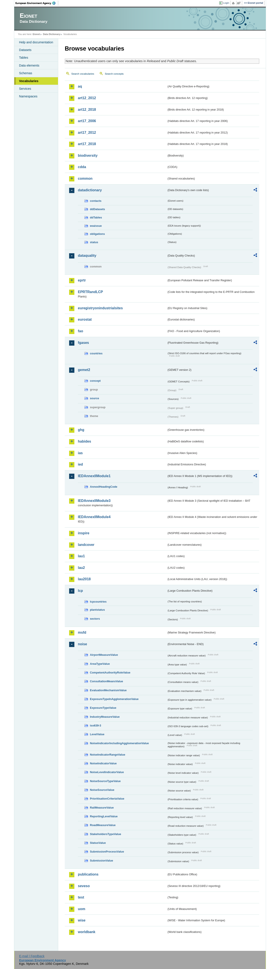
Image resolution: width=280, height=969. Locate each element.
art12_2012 (87, 98)
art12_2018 (87, 109)
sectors (95, 618)
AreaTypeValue (100, 663)
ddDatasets (97, 209)
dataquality (87, 255)
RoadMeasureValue (103, 825)
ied (80, 464)
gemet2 (84, 370)
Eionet (36, 34)
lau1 (81, 556)
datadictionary (90, 190)
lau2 (81, 568)
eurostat (85, 319)
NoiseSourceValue (102, 789)
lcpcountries (98, 601)
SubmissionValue (101, 860)
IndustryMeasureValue (105, 716)
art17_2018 (87, 144)
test (81, 897)
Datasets (25, 50)
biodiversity (88, 155)
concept (95, 380)
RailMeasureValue (102, 807)
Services (25, 88)
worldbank (86, 932)
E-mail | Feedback (31, 956)
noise (82, 644)
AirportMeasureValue (104, 654)
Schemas (25, 73)
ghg (81, 430)
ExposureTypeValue (103, 707)
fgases (83, 343)
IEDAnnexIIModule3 (94, 501)
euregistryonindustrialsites (100, 308)
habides (84, 441)
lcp (80, 591)
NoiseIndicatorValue (103, 763)
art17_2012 (87, 132)
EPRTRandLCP (90, 292)
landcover (86, 545)
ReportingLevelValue (104, 816)
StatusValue (98, 842)
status (94, 242)
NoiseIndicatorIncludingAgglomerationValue (119, 743)
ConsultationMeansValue (106, 681)
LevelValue (97, 734)
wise (82, 920)
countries (96, 353)
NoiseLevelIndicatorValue (107, 772)
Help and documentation (36, 42)
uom (81, 909)
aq (80, 86)
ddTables (96, 217)
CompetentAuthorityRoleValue (110, 672)
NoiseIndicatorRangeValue (107, 754)
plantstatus (97, 609)
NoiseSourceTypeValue (105, 781)
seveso (84, 886)
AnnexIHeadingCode (103, 486)
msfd (82, 632)
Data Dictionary (51, 34)
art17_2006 (87, 121)
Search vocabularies (82, 73)
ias (80, 453)
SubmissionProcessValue (107, 851)
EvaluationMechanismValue (108, 690)
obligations (97, 234)
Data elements (29, 65)
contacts (96, 200)
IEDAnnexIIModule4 (94, 517)
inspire (83, 533)
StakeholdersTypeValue (105, 834)
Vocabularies (28, 81)
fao (80, 331)
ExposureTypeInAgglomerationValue (114, 699)
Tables (23, 57)
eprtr (82, 280)
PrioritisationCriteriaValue (107, 798)
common (85, 178)
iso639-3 (95, 725)
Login (226, 3)
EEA (37, 3)
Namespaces (28, 96)
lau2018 (84, 579)
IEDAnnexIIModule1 (94, 476)
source (94, 398)
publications (88, 874)
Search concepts (114, 73)
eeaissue (96, 225)
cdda (82, 167)
